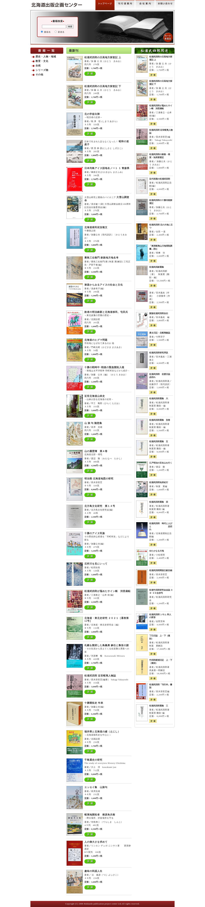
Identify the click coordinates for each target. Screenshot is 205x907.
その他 (39, 74)
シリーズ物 (42, 70)
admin (169, 15)
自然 (38, 65)
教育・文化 (42, 61)
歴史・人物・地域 (46, 56)
